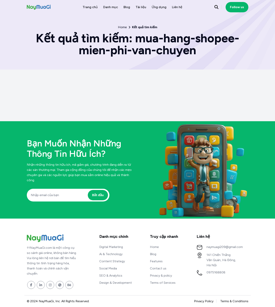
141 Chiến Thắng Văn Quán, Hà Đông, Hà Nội (221, 260)
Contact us (158, 268)
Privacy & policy (161, 275)
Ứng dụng (159, 7)
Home (122, 27)
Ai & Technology (111, 254)
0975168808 (215, 272)
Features (156, 261)
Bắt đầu (98, 195)
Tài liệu (141, 7)
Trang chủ (90, 7)
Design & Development (115, 283)
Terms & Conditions (234, 301)
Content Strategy (112, 261)
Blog (127, 7)
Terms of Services (163, 283)
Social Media (108, 268)
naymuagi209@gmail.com (224, 247)
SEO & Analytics (110, 275)
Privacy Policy (203, 301)
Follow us (237, 7)
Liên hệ (177, 7)
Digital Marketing (111, 247)
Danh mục (110, 7)
